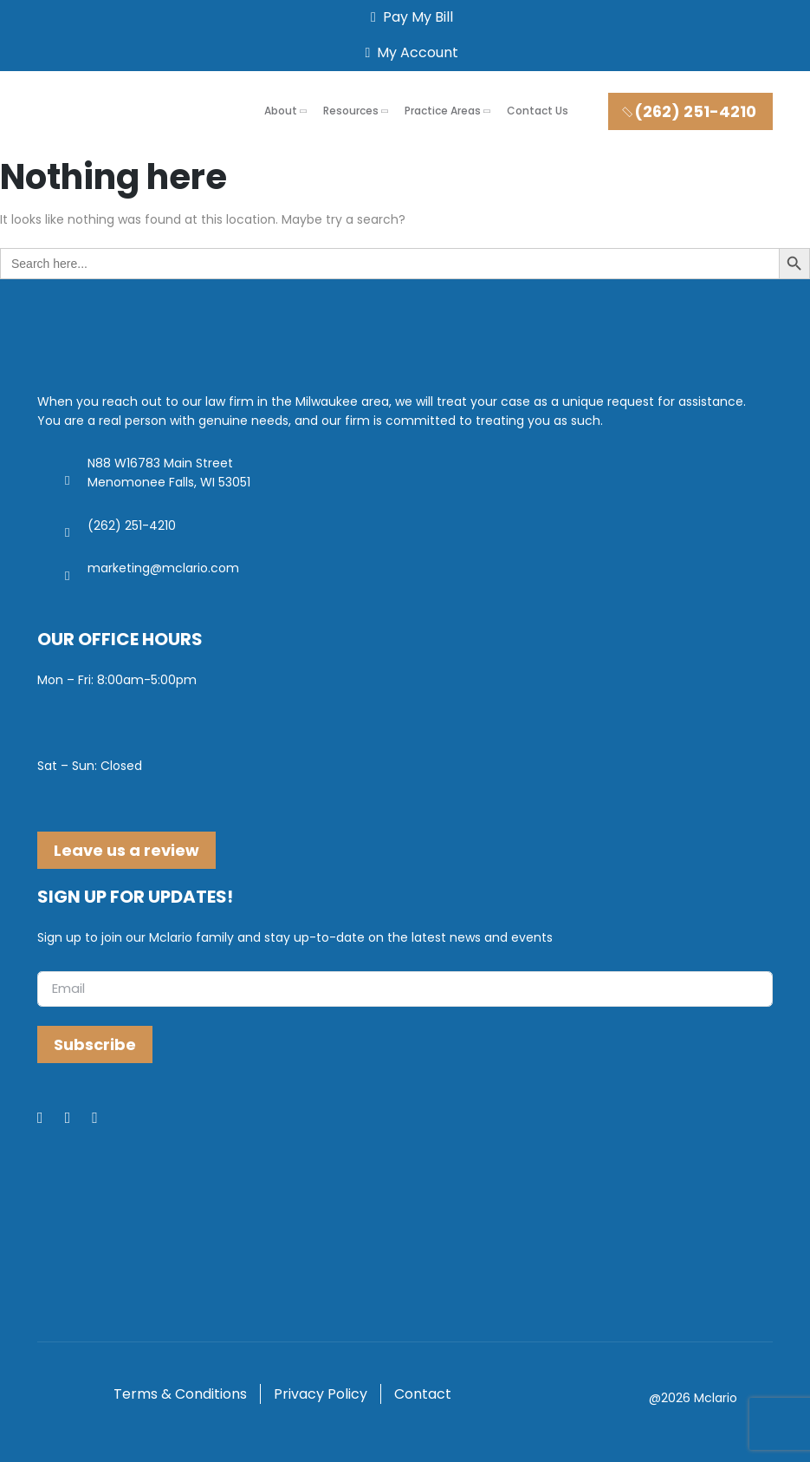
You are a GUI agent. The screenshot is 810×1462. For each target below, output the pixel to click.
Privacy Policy (320, 1394)
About (280, 110)
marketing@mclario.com (163, 568)
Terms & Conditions (180, 1394)
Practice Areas (443, 110)
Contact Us (537, 110)
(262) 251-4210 (688, 111)
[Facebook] (51, 1118)
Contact (422, 1394)
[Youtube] (106, 1118)
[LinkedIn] (79, 1118)
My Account (409, 52)
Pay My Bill (408, 17)
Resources (351, 110)
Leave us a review (126, 850)
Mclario (715, 1398)
